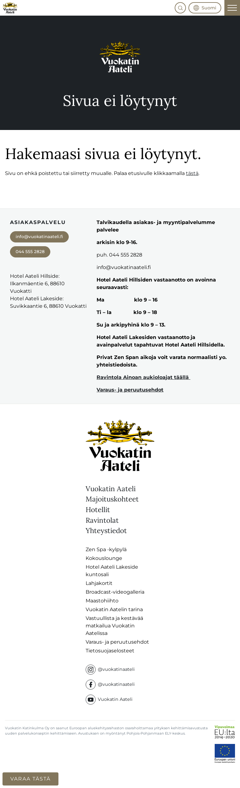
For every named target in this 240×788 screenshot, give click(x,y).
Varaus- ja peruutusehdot (130, 390)
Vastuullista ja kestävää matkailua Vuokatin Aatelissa (114, 625)
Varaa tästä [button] (30, 779)
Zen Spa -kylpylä (106, 549)
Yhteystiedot (106, 530)
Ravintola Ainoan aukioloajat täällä (143, 377)
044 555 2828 (30, 251)
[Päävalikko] (232, 8)
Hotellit (98, 509)
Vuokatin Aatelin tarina (114, 609)
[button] (180, 7)
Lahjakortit (99, 583)
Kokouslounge (104, 558)
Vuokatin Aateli (111, 488)
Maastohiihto (102, 601)
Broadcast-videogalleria (115, 592)
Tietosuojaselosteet (110, 651)
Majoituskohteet (112, 498)
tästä (192, 173)
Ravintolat (102, 520)
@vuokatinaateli (110, 670)
